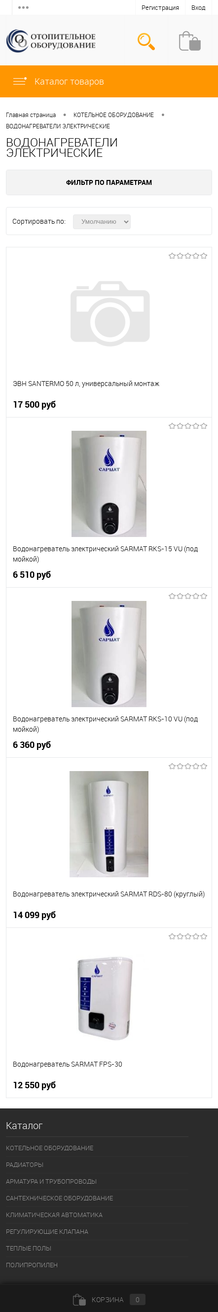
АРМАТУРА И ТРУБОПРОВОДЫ (51, 1181)
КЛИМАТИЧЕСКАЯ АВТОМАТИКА (54, 1214)
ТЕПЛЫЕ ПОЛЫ (28, 1248)
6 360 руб (32, 745)
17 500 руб (34, 404)
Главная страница (31, 115)
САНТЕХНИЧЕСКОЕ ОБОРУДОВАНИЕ (59, 1197)
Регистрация (160, 7)
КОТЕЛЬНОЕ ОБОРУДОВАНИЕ (113, 115)
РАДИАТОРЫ (24, 1164)
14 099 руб (34, 915)
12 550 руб (34, 1085)
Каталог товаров (58, 81)
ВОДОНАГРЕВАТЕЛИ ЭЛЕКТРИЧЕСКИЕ (58, 126)
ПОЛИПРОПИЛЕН (32, 1264)
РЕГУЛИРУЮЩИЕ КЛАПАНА (47, 1231)
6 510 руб (32, 574)
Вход (198, 7)
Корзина (109, 1299)
